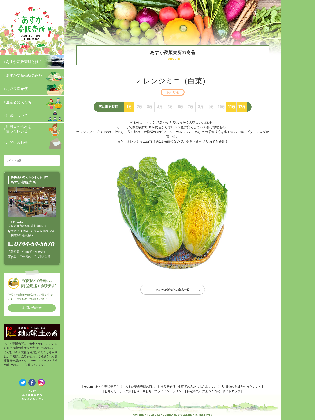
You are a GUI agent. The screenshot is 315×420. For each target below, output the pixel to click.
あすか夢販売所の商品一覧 (172, 290)
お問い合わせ (35, 142)
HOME (88, 386)
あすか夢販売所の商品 (35, 75)
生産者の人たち (35, 102)
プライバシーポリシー (169, 391)
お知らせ (111, 391)
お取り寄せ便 (35, 88)
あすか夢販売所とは (109, 386)
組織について (35, 115)
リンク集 (125, 391)
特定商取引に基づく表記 (203, 391)
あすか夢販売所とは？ (35, 61)
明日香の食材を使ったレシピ (35, 129)
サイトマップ (231, 391)
